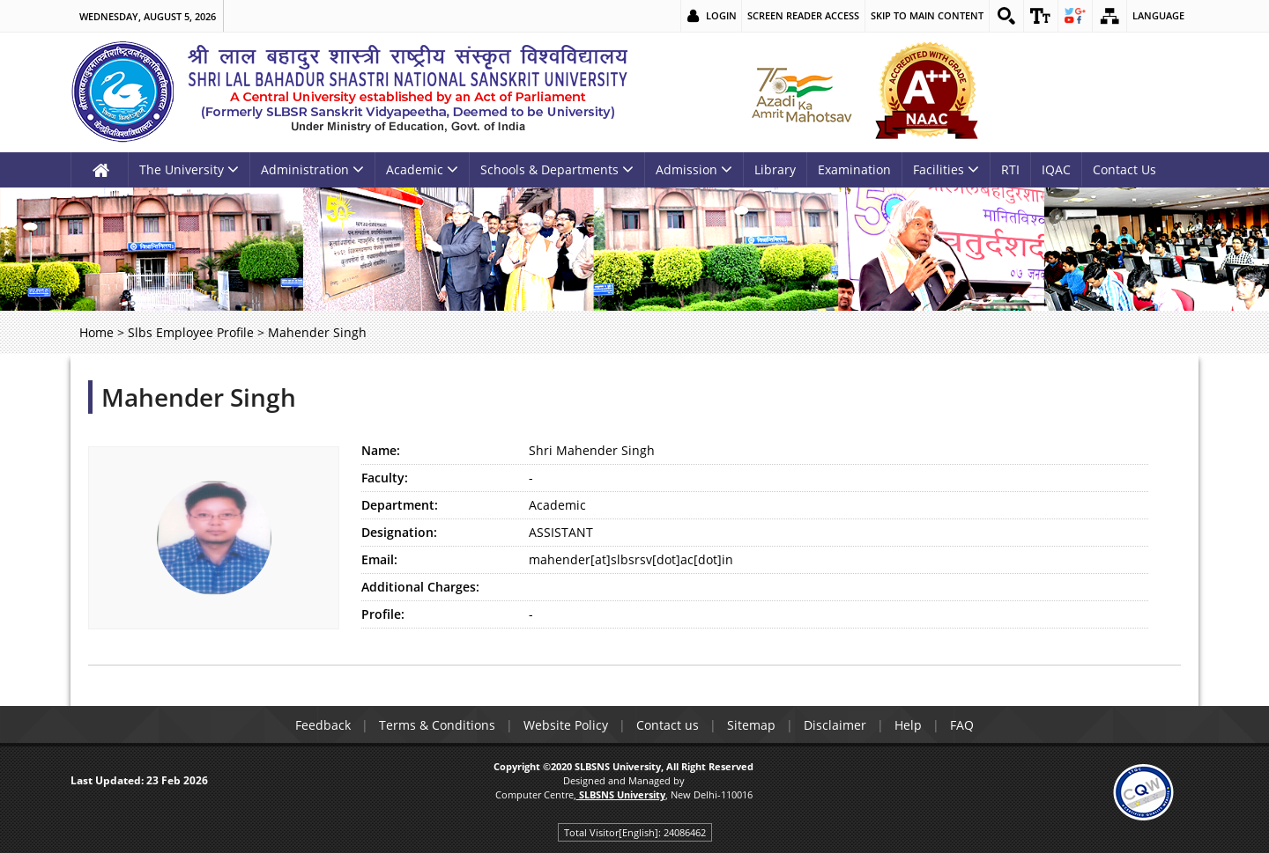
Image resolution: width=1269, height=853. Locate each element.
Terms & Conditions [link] (437, 725)
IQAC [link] (1056, 169)
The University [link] (189, 169)
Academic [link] (422, 169)
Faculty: (384, 477)
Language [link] (1158, 15)
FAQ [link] (962, 725)
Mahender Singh (198, 397)
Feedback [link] (323, 725)
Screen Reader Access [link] (803, 15)
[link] (1006, 16)
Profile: (382, 614)
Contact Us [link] (1124, 169)
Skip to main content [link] (927, 15)
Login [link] (721, 15)
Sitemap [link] (751, 725)
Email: (379, 559)
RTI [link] (1010, 169)
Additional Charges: (420, 586)
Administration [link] (312, 169)
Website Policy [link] (565, 725)
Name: (380, 450)
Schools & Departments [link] (557, 169)
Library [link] (775, 169)
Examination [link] (854, 169)
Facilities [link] (946, 169)
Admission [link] (694, 169)
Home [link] (96, 332)
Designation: (399, 532)
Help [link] (908, 725)
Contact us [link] (667, 725)
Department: (399, 504)
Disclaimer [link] (835, 725)
